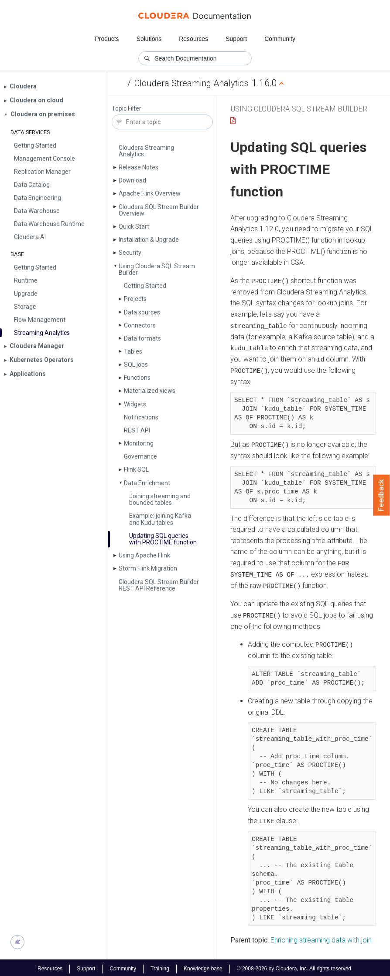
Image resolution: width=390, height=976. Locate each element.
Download (132, 180)
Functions (137, 377)
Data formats (142, 338)
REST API (137, 430)
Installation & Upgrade (149, 239)
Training (160, 966)
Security (130, 252)
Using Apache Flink (144, 555)
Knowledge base (203, 966)
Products (107, 38)
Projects (135, 298)
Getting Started (145, 285)
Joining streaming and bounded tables (160, 499)
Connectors (140, 325)
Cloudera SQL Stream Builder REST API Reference (159, 585)
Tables (133, 351)
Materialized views (149, 390)
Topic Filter (126, 108)
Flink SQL (136, 469)
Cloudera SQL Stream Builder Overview (159, 210)
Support (236, 38)
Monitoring (139, 443)
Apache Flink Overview (150, 193)
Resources (193, 38)
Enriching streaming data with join (321, 937)
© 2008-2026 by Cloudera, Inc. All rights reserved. (295, 966)
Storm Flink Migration (148, 568)
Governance (140, 456)
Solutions (149, 38)
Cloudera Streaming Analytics (191, 83)
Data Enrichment (147, 483)
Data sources (142, 312)
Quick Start (134, 226)
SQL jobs (136, 364)
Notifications (141, 417)
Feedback (381, 495)
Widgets (135, 404)
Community (279, 38)
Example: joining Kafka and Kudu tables (160, 519)
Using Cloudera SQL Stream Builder (157, 269)
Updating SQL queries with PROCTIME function (163, 539)
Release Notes (138, 167)
